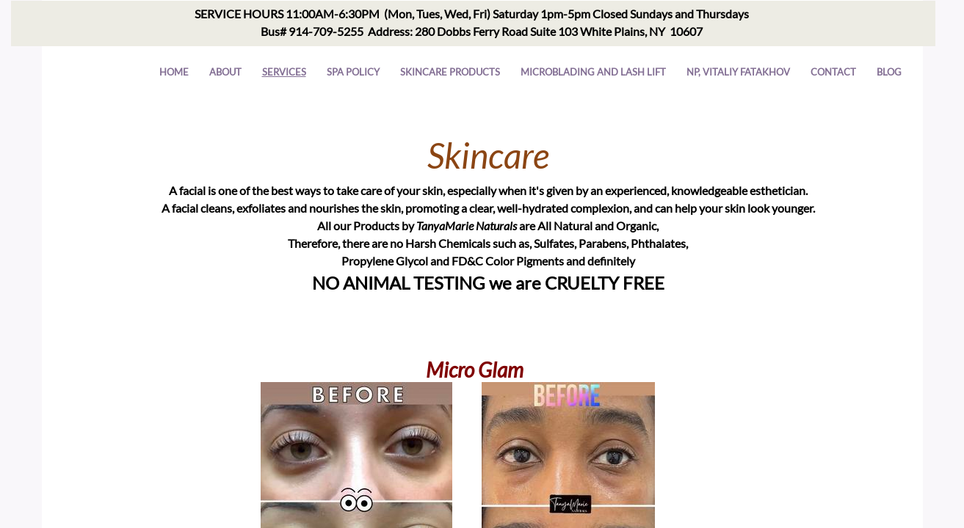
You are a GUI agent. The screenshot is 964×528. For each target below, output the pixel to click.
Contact (833, 72)
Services (284, 72)
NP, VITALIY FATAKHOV (738, 72)
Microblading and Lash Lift (593, 72)
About (225, 72)
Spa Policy (353, 72)
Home (174, 72)
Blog (889, 72)
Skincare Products (450, 72)
